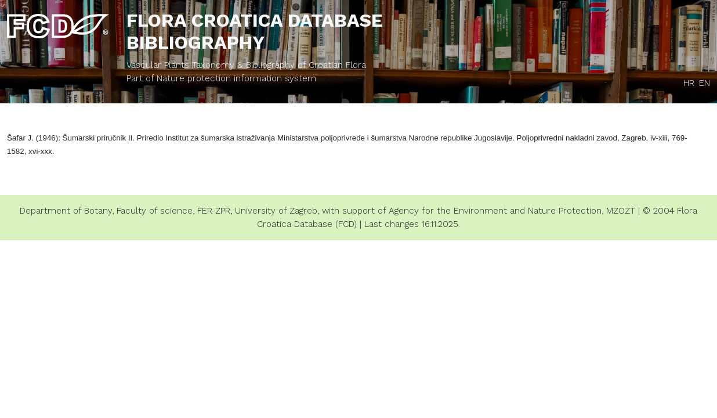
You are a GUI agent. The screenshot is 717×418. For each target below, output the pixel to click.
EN (704, 83)
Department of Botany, (67, 211)
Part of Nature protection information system (221, 78)
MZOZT (620, 211)
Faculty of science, (155, 211)
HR (688, 83)
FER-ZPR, (214, 211)
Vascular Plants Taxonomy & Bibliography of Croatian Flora (246, 65)
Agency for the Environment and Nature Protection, (496, 211)
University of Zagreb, (277, 211)
